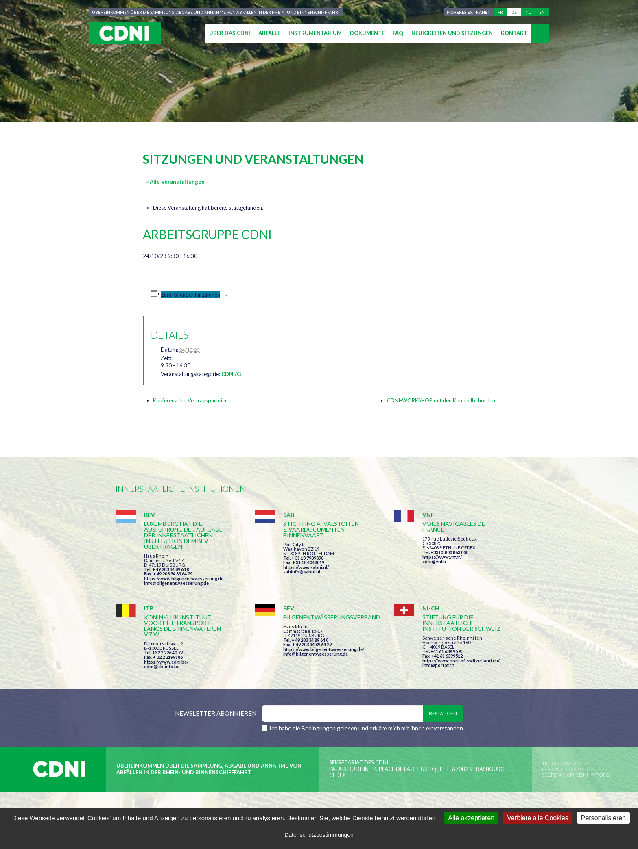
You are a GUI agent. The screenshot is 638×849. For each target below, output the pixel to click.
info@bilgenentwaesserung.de (176, 583)
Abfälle (269, 33)
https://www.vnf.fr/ (442, 557)
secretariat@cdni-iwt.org (576, 775)
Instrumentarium (315, 33)
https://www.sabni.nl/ (306, 567)
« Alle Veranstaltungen (175, 181)
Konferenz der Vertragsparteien (190, 400)
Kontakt (514, 33)
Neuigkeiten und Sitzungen (452, 33)
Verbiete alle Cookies (537, 817)
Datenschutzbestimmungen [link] (319, 835)
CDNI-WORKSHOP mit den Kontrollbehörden (441, 400)
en (542, 12)
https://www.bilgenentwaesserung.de (183, 578)
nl (528, 12)
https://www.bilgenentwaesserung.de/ (323, 649)
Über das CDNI (229, 33)
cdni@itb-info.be (161, 666)
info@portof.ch (438, 665)
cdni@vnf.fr (434, 561)
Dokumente (367, 33)
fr (500, 12)
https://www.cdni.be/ (166, 661)
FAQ (398, 33)
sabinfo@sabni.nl (301, 571)
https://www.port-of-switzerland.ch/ (461, 660)
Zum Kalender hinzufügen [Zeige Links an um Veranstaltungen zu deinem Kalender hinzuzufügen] (190, 294)
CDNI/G (231, 374)
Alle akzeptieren (471, 817)
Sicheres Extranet (469, 12)
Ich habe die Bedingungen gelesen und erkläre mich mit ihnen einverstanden (366, 728)
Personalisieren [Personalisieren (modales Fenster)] (603, 817)
